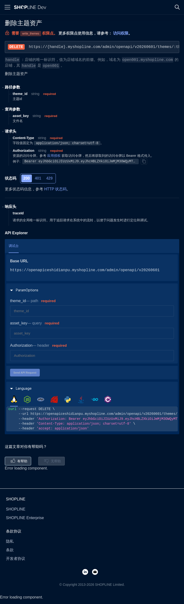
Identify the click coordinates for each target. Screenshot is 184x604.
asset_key (18, 323)
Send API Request (24, 372)
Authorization (21, 345)
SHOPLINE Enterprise (25, 518)
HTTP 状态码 (55, 189)
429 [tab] (49, 178)
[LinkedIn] (87, 572)
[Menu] (7, 7)
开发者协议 (15, 559)
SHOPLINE (15, 509)
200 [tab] (26, 178)
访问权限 (120, 33)
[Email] (97, 572)
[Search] (177, 7)
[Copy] (144, 161)
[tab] (14, 399)
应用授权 (54, 156)
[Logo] (31, 7)
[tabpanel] (92, 418)
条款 (10, 550)
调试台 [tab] (14, 246)
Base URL (19, 261)
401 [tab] (38, 178)
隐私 (10, 541)
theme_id (18, 301)
